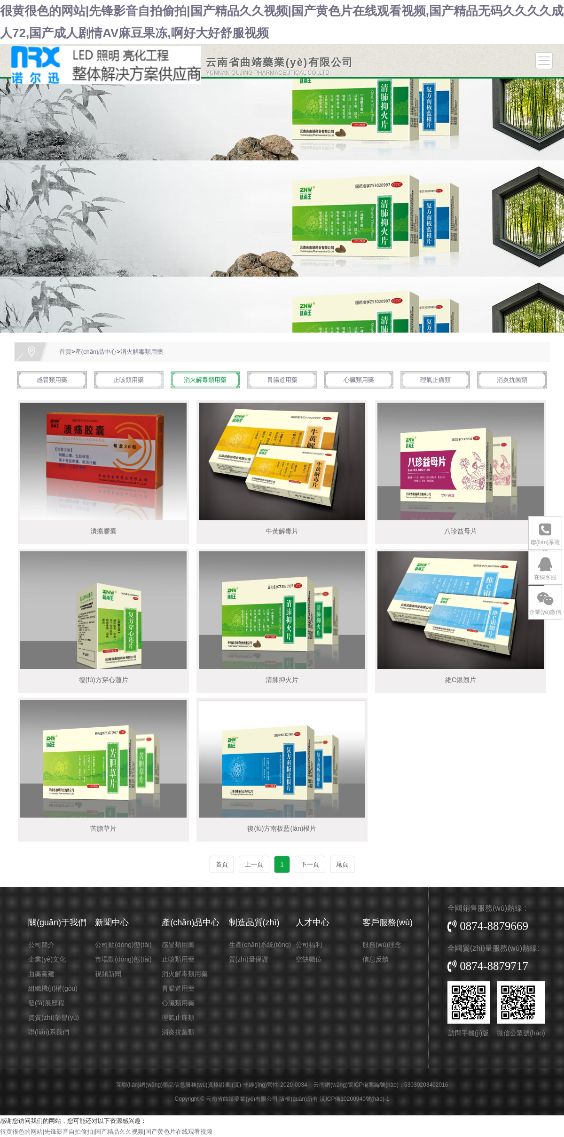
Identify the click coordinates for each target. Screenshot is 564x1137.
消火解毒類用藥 (141, 351)
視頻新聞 (108, 974)
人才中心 (312, 922)
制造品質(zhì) (254, 922)
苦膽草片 (103, 828)
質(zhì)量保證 (248, 959)
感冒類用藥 (52, 379)
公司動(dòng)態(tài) (123, 944)
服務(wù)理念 (381, 944)
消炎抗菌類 (512, 379)
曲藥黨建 (41, 974)
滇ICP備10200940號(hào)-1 (354, 1099)
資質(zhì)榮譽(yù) (53, 1017)
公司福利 (309, 944)
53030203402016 (426, 1084)
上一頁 (254, 864)
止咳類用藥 (128, 379)
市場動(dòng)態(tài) (123, 959)
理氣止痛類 (435, 379)
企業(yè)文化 (47, 959)
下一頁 (310, 864)
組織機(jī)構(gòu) (53, 988)
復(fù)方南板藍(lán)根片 (281, 828)
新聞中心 (112, 922)
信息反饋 (375, 959)
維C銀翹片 (460, 680)
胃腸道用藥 (282, 379)
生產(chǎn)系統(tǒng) (260, 944)
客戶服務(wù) (387, 922)
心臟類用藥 (359, 379)
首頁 (65, 351)
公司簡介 (41, 944)
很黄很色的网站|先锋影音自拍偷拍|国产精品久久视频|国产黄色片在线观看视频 (106, 1131)
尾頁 (342, 864)
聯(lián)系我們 (48, 1032)
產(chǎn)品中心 (96, 351)
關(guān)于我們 (57, 922)
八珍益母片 (460, 531)
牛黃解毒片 (282, 531)
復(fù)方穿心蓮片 (103, 680)
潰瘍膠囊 (103, 531)
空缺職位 (309, 959)
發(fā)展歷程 (46, 1003)
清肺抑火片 (282, 680)
